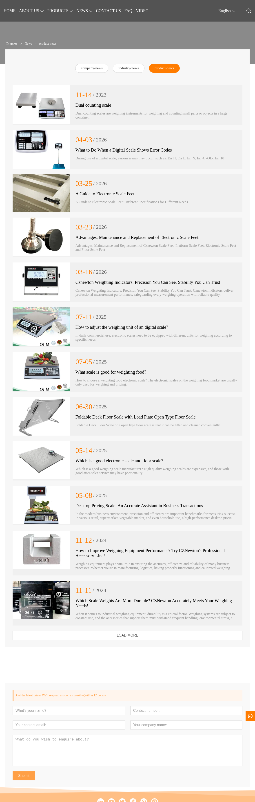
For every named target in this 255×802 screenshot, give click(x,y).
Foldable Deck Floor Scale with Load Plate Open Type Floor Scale (135, 416)
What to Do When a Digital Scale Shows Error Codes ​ (124, 150)
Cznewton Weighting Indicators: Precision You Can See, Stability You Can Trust (147, 282)
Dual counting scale (93, 105)
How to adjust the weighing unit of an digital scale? (121, 327)
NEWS (82, 11)
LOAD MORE (127, 635)
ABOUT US (29, 11)
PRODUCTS (57, 11)
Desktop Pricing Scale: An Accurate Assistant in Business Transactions (139, 505)
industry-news (128, 68)
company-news (92, 68)
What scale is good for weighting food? (110, 372)
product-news (164, 68)
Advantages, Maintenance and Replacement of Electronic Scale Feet (137, 237)
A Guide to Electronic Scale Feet (105, 193)
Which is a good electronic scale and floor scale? (119, 460)
